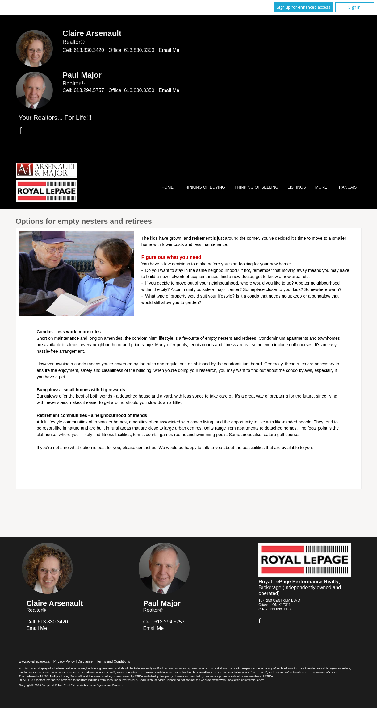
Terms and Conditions (113, 661)
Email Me (169, 50)
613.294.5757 (89, 90)
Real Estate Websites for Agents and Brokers (93, 685)
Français (347, 187)
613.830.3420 (89, 50)
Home (167, 187)
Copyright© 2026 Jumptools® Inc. (41, 685)
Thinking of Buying (204, 187)
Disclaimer (86, 661)
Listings (297, 187)
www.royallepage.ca (34, 661)
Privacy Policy (64, 661)
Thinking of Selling (256, 187)
